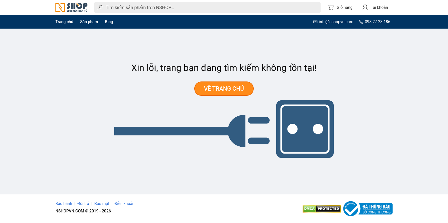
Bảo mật (101, 203)
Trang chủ (64, 21)
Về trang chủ (224, 88)
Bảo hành (63, 203)
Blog (109, 21)
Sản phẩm (89, 21)
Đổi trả (83, 203)
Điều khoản (125, 203)
